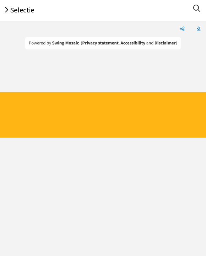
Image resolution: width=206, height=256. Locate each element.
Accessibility (133, 43)
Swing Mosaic (65, 43)
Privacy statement (100, 43)
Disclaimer (165, 43)
